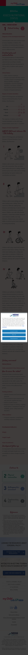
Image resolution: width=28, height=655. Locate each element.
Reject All (14, 334)
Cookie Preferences (14, 338)
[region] (14, 327)
